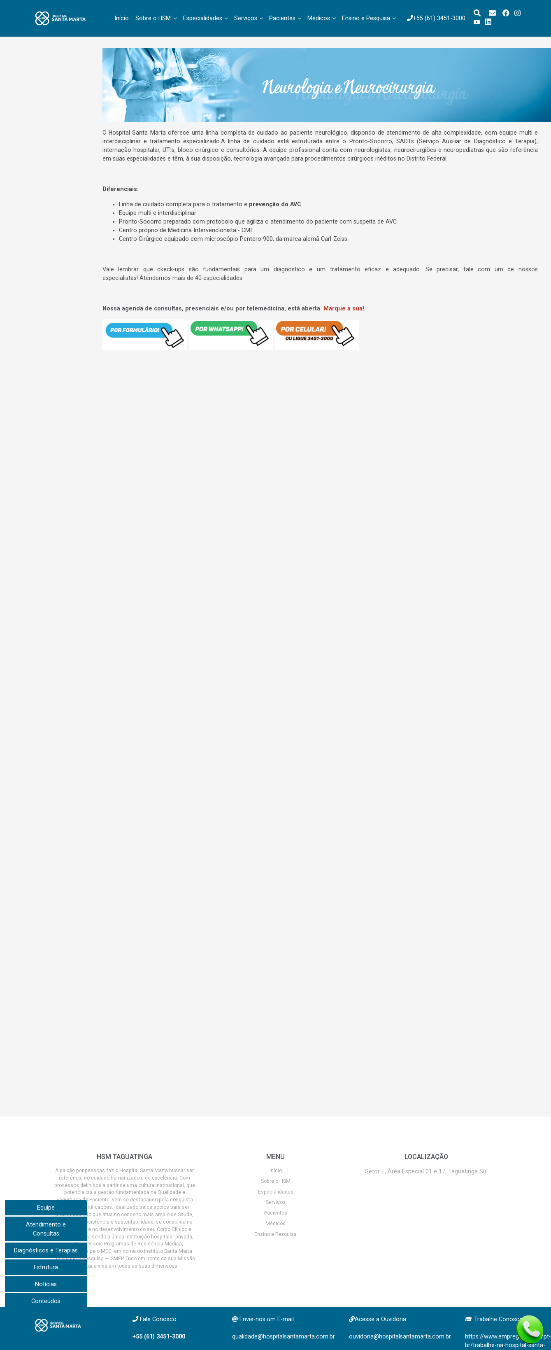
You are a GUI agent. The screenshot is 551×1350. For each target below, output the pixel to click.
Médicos (318, 18)
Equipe (46, 1207)
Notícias (46, 1284)
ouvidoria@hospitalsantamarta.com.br (400, 1336)
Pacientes (282, 18)
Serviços (245, 18)
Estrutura (46, 1267)
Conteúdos (45, 1301)
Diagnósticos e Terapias (46, 1250)
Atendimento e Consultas (46, 1229)
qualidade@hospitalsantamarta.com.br (283, 1336)
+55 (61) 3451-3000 (436, 18)
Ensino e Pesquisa (366, 18)
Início (121, 18)
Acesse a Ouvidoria (380, 1319)
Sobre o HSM (153, 18)
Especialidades (202, 18)
